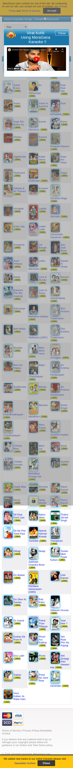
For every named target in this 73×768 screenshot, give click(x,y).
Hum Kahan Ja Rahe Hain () (14, 697)
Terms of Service (11, 730)
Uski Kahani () (64, 578)
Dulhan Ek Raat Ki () (19, 639)
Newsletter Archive (24, 763)
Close (62, 33)
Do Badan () (19, 576)
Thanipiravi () (56, 542)
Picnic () (42, 657)
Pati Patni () (42, 602)
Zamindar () (59, 685)
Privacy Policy (31, 730)
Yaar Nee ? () (64, 623)
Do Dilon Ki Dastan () (20, 602)
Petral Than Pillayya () (43, 625)
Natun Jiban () (42, 517)
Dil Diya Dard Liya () (19, 517)
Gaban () (17, 676)
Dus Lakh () (19, 657)
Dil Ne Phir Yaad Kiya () (20, 533)
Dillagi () (17, 552)
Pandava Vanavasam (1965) (35, 589)
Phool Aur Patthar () (43, 641)
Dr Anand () (19, 622)
